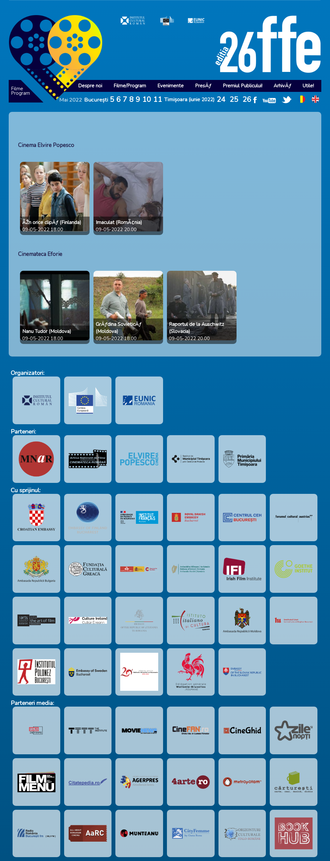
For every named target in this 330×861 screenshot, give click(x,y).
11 (157, 99)
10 (146, 99)
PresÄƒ (203, 86)
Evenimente (170, 86)
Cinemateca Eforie (40, 254)
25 (233, 99)
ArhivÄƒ (282, 86)
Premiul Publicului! (242, 86)
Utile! (308, 86)
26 (246, 99)
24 (221, 99)
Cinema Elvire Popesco (46, 145)
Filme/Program (129, 86)
